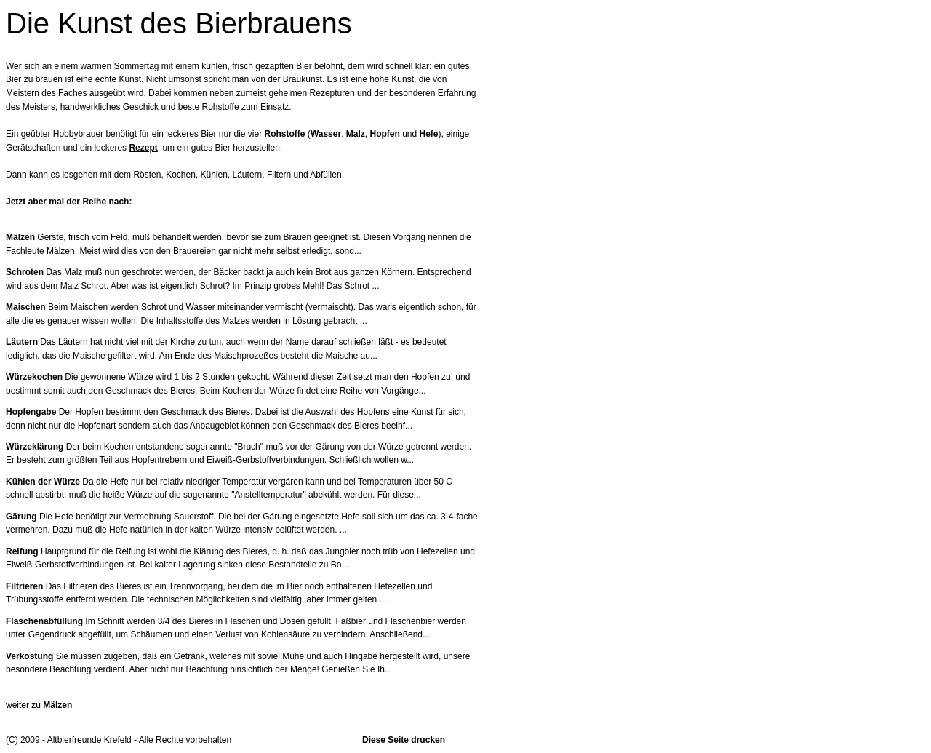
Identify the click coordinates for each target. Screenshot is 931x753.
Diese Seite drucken (403, 740)
